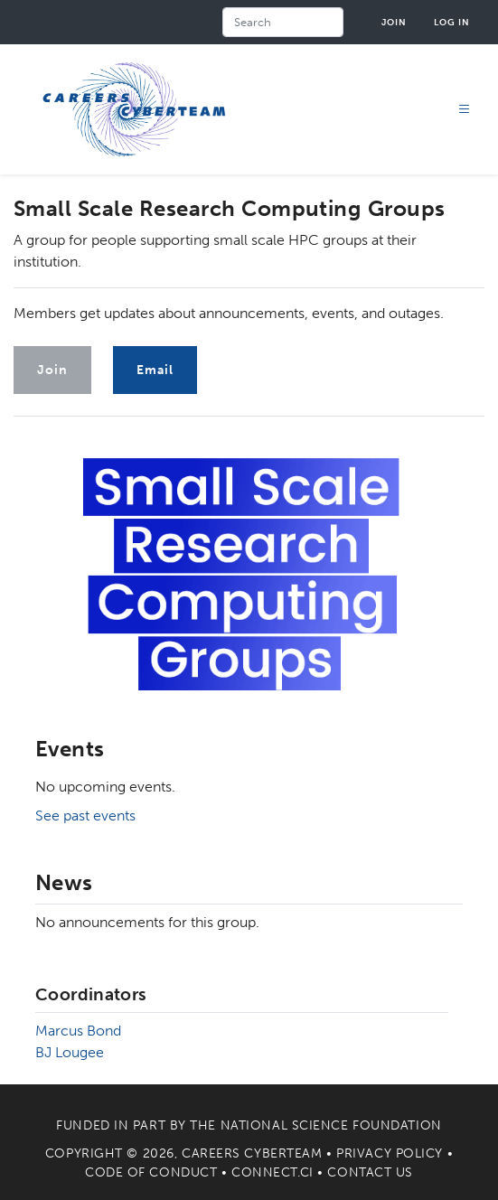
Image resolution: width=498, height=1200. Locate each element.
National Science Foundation (331, 1125)
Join (394, 22)
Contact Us (370, 1172)
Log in (452, 22)
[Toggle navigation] (465, 109)
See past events (85, 815)
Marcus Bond (78, 1030)
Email (155, 370)
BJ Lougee (69, 1052)
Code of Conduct (151, 1172)
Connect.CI (272, 1172)
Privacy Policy (389, 1153)
